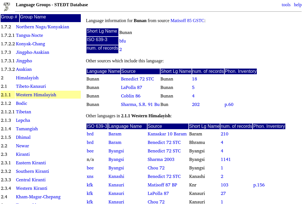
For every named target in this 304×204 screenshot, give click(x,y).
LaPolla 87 (131, 87)
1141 (226, 159)
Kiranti (23, 154)
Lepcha (23, 120)
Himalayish (27, 77)
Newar (22, 145)
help (298, 4)
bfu (122, 40)
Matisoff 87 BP (162, 184)
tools (286, 4)
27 (223, 193)
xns (90, 176)
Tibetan (23, 111)
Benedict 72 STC (137, 78)
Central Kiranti (30, 179)
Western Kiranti (31, 188)
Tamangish (27, 128)
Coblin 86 (130, 95)
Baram (114, 133)
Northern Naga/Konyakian (42, 26)
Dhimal (23, 137)
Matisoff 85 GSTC (188, 20)
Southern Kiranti (32, 171)
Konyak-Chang (30, 43)
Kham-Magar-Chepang (38, 196)
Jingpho (24, 60)
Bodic (21, 103)
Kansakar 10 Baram (167, 133)
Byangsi (116, 150)
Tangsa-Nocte (29, 35)
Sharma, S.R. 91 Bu (140, 104)
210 (224, 133)
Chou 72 (156, 167)
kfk (90, 184)
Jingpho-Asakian (32, 52)
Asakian (24, 69)
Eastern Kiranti (31, 162)
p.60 (229, 104)
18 (194, 78)
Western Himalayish (36, 94)
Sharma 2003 (161, 159)
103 (224, 184)
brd (90, 133)
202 (196, 104)
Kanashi (116, 176)
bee (90, 150)
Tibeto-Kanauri (31, 86)
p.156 (258, 184)
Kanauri (116, 184)
